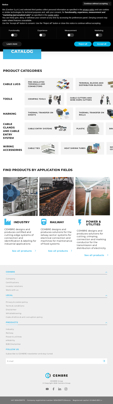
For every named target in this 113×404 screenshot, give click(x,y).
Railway (9, 333)
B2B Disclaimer (13, 344)
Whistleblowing (13, 313)
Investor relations (14, 286)
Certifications (12, 282)
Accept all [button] (101, 44)
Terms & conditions (15, 306)
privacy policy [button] (88, 9)
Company (10, 279)
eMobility (10, 340)
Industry (10, 329)
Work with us (12, 290)
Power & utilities (14, 337)
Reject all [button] (83, 44)
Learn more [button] (12, 44)
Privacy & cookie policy (17, 302)
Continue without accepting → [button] (97, 4)
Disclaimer (11, 309)
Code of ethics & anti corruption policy (24, 317)
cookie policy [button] (53, 15)
